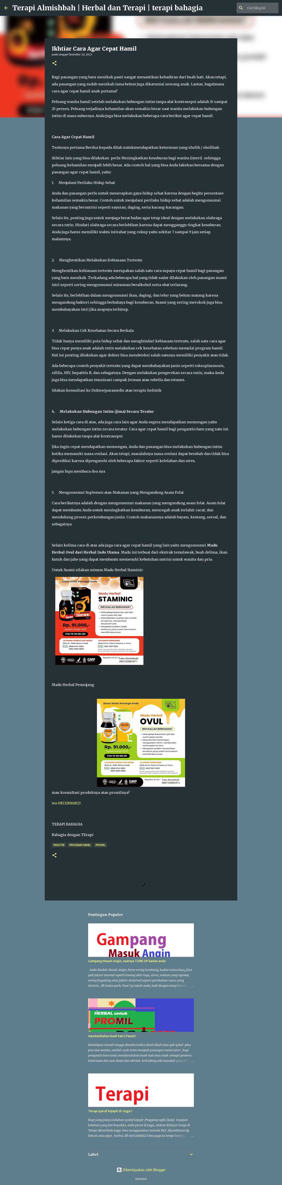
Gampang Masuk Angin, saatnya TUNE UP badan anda (127, 961)
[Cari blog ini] (255, 8)
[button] (54, 63)
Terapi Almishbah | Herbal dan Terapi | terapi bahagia (107, 8)
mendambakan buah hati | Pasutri (112, 1036)
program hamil (80, 845)
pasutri (59, 845)
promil (100, 845)
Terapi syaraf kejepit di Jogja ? (110, 1111)
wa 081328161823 (66, 803)
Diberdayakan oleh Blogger (141, 1170)
